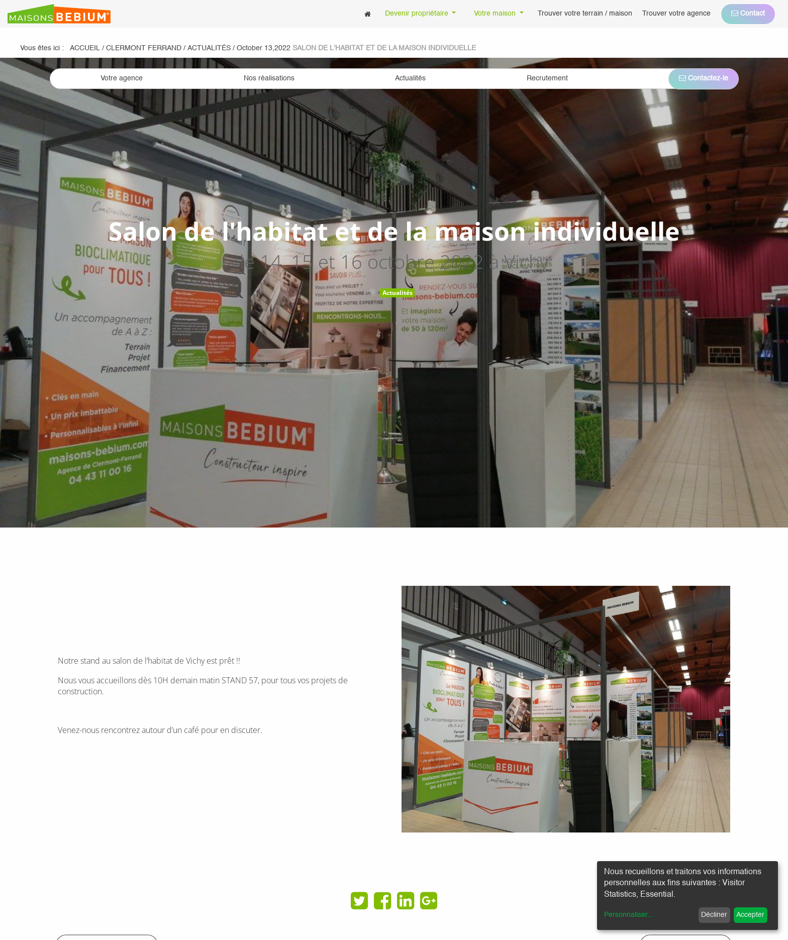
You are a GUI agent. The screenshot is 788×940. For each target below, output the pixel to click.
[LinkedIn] (405, 901)
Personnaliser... (628, 914)
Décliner (714, 914)
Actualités (397, 292)
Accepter (750, 914)
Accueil (85, 48)
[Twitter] (359, 901)
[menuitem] (367, 14)
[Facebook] (382, 901)
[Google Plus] (428, 901)
